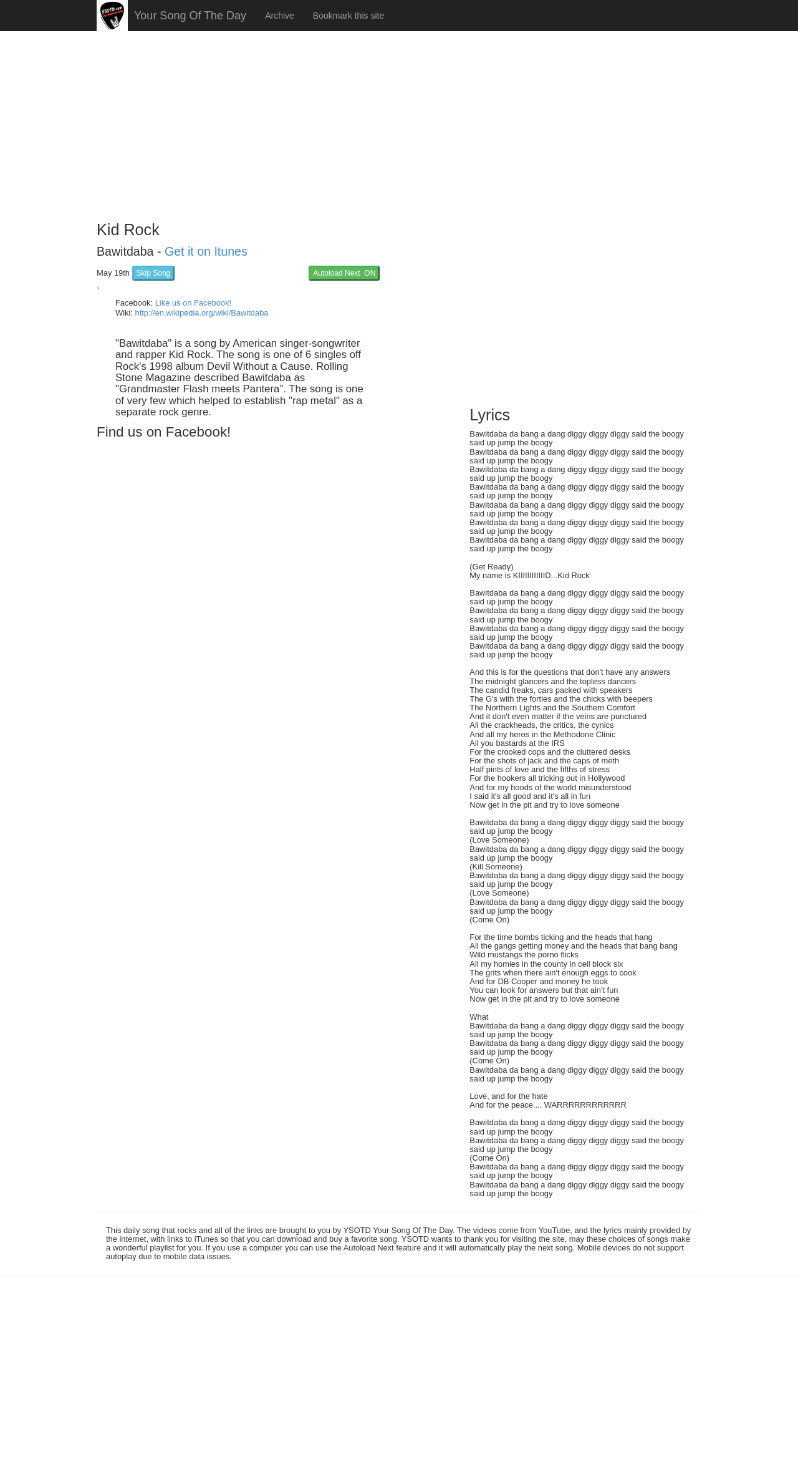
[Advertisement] (399, 121)
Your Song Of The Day (190, 15)
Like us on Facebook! (193, 302)
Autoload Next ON (344, 273)
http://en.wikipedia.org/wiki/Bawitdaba (201, 312)
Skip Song (154, 273)
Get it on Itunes (206, 251)
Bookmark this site (348, 16)
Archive (279, 16)
